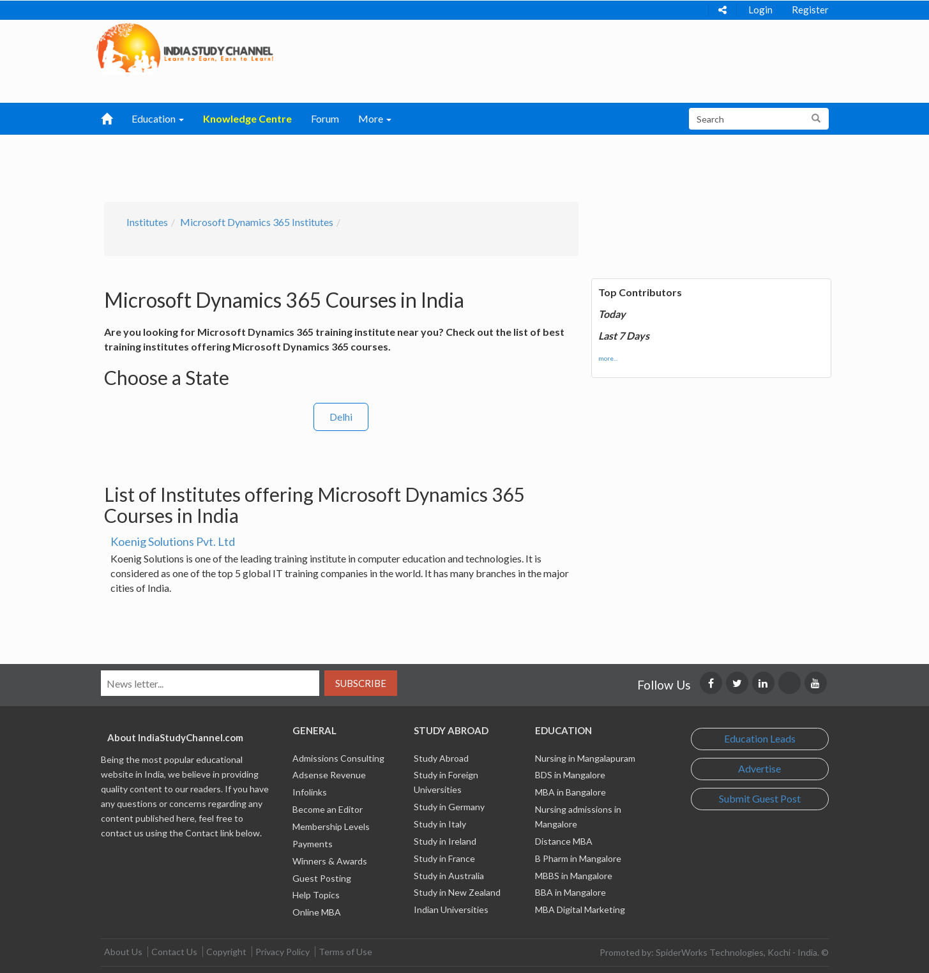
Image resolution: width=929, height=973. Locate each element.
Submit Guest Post (760, 798)
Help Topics (316, 894)
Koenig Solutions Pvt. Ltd (172, 541)
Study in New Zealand (457, 892)
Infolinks (309, 792)
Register (810, 9)
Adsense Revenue (329, 774)
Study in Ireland (445, 841)
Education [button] (158, 118)
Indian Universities (451, 909)
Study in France (444, 858)
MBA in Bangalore (570, 792)
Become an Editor (327, 809)
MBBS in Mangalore (573, 875)
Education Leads (760, 738)
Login (760, 9)
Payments (312, 843)
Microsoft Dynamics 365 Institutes (256, 222)
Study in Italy (440, 823)
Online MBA (316, 912)
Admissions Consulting (338, 758)
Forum (325, 118)
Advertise (759, 768)
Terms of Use (345, 951)
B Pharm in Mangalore (578, 858)
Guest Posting (321, 878)
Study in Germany (449, 806)
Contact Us (174, 951)
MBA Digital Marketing (580, 909)
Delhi (340, 417)
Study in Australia (449, 875)
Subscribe (360, 683)
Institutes (147, 222)
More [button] (374, 118)
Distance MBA (564, 841)
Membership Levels (331, 826)
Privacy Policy (282, 951)
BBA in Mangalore (570, 892)
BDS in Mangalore (570, 774)
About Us (123, 951)
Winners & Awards (329, 861)
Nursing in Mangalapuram (585, 758)
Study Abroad (441, 758)
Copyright (226, 951)
